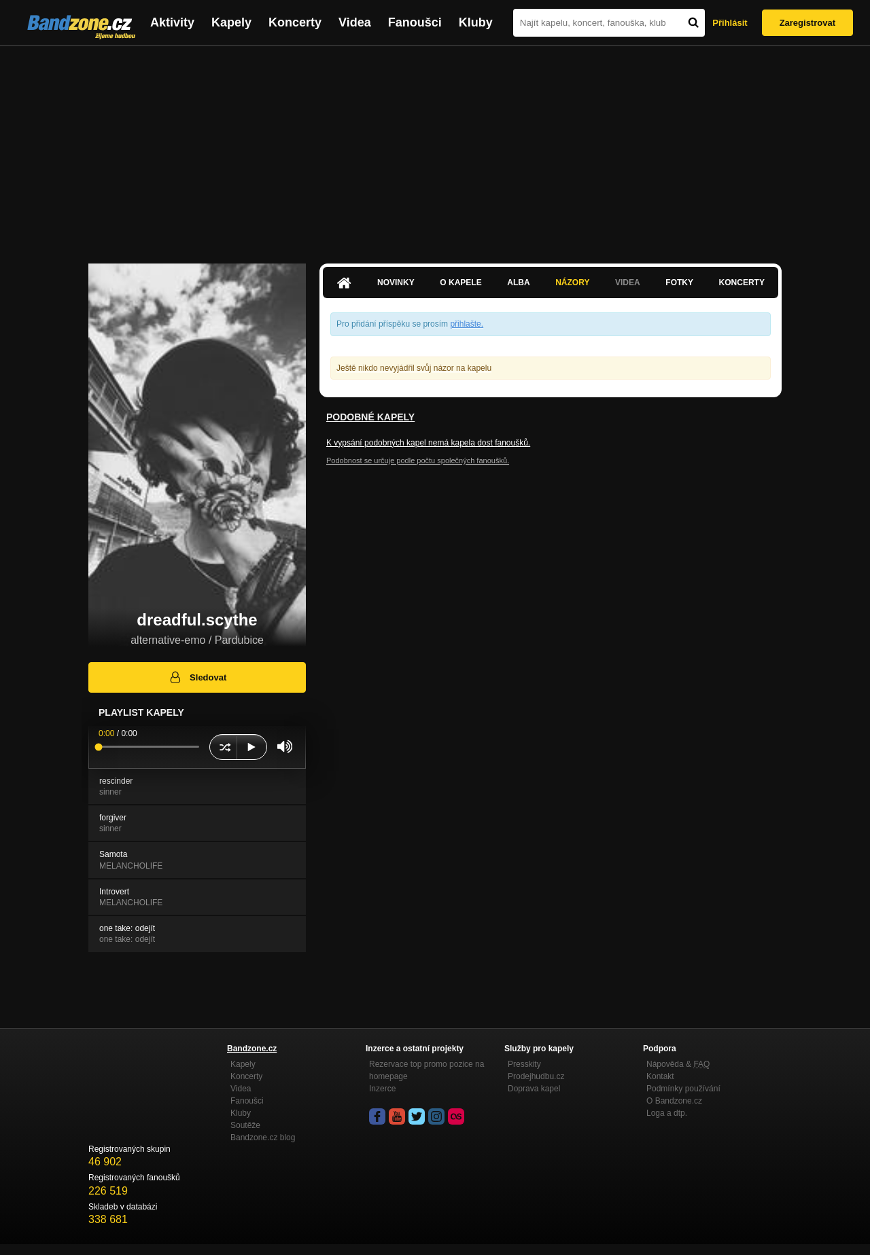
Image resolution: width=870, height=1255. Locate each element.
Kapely (231, 22)
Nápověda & (678, 1064)
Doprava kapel (534, 1088)
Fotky (679, 282)
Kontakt (660, 1076)
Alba (518, 282)
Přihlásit (729, 23)
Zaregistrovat (807, 23)
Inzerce (382, 1088)
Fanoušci (415, 22)
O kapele (460, 282)
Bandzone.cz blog (262, 1137)
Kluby (476, 22)
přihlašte (465, 324)
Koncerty (294, 22)
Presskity (524, 1064)
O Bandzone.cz (674, 1101)
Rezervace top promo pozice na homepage (426, 1070)
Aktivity (172, 22)
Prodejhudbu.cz (536, 1076)
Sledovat (197, 677)
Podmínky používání (683, 1088)
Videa (354, 22)
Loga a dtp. (666, 1113)
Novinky (396, 282)
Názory (572, 282)
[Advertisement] (435, 148)
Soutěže (245, 1125)
